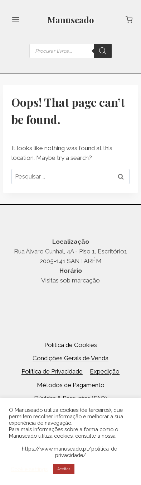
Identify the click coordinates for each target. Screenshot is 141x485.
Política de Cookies (70, 344)
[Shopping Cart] (129, 19)
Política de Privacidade (52, 371)
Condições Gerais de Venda (70, 358)
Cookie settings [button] (29, 469)
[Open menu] (16, 19)
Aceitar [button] (63, 469)
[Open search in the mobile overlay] (70, 51)
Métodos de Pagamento (70, 385)
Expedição (105, 371)
